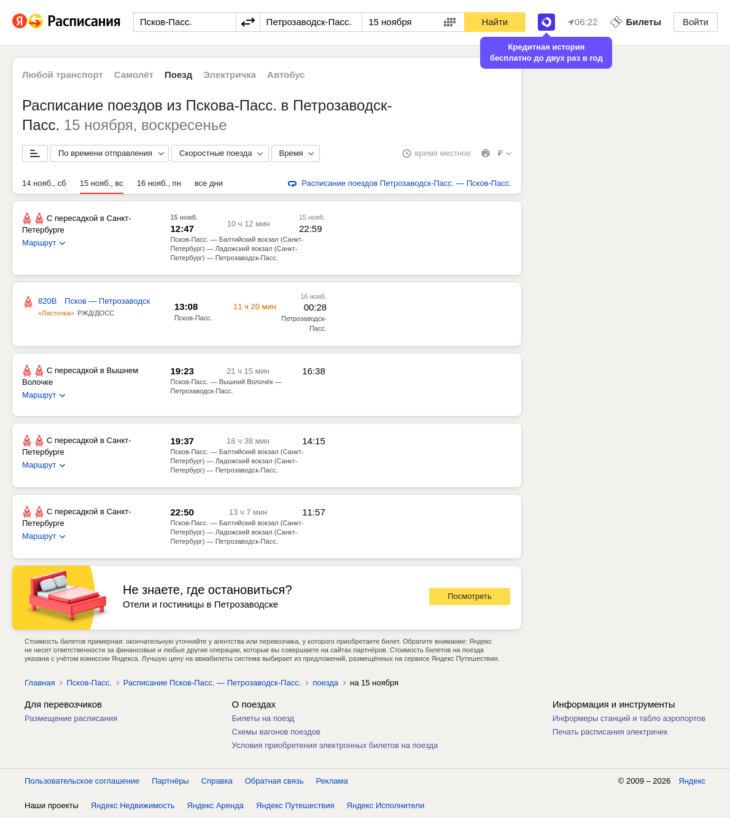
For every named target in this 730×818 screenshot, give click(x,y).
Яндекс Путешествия (295, 805)
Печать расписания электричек (610, 731)
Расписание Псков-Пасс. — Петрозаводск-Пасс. (212, 682)
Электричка (229, 74)
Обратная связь (274, 780)
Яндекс (691, 780)
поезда (325, 682)
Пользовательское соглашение (82, 780)
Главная (40, 682)
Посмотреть (470, 596)
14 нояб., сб (44, 183)
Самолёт (133, 74)
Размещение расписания (71, 718)
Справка (217, 780)
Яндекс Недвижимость (133, 805)
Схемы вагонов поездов (276, 731)
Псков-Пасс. (88, 682)
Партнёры (170, 780)
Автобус (286, 74)
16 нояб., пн (159, 183)
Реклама (332, 780)
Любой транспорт (62, 74)
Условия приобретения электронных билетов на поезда (335, 745)
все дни (209, 183)
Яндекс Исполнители (386, 805)
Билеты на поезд (263, 718)
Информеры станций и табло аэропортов (629, 718)
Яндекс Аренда (215, 805)
